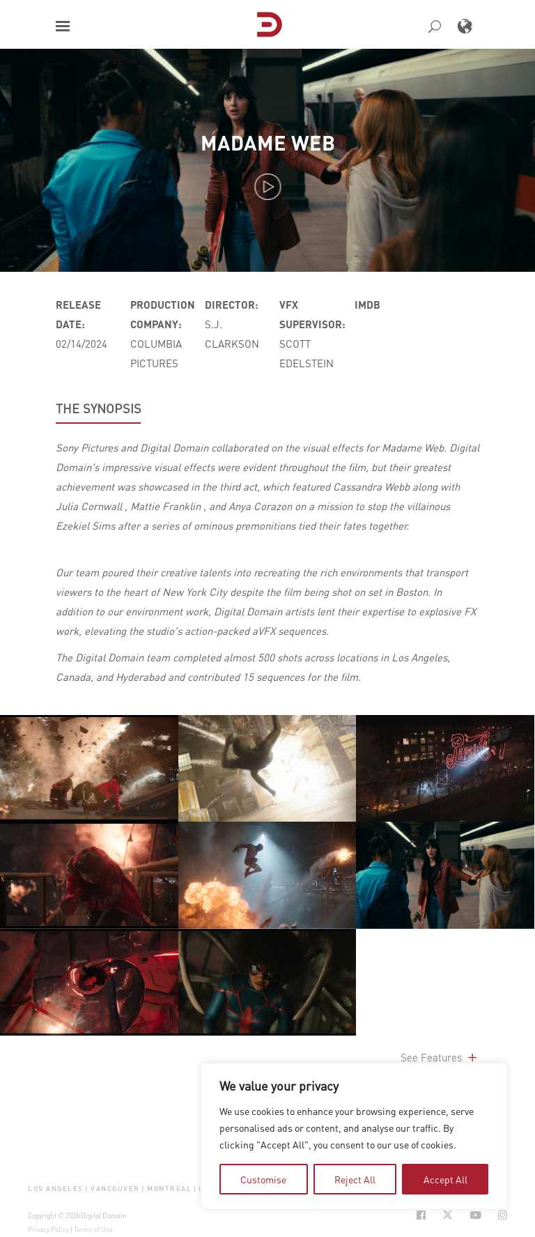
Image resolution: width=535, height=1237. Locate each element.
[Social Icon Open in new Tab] (421, 1215)
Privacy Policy (48, 1229)
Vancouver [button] (115, 1188)
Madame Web (268, 142)
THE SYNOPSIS (98, 408)
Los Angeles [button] (56, 1188)
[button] (63, 26)
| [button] (86, 1188)
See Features (440, 1057)
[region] (354, 1136)
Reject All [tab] (354, 1179)
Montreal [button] (169, 1188)
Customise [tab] (263, 1179)
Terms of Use (93, 1229)
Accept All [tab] (445, 1179)
